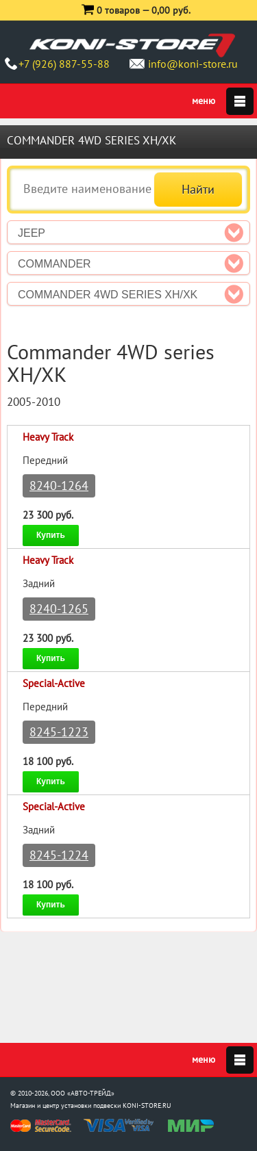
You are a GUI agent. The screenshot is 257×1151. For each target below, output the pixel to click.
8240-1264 (58, 485)
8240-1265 (58, 609)
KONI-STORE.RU (147, 1105)
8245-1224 (58, 855)
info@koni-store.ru (193, 63)
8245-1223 (58, 732)
